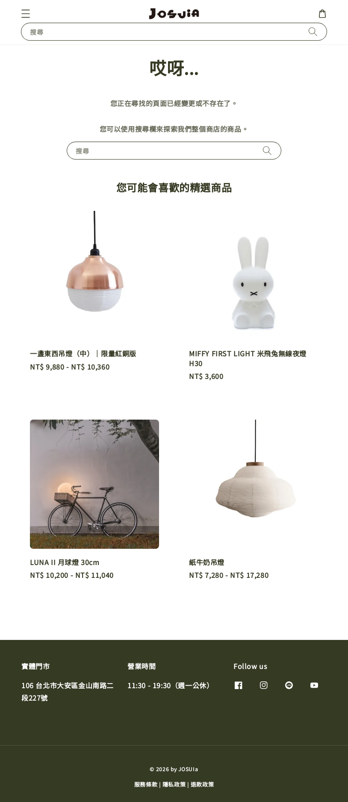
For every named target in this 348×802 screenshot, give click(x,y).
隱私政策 (174, 784)
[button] (25, 13)
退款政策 (202, 784)
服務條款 (146, 784)
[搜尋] (313, 31)
